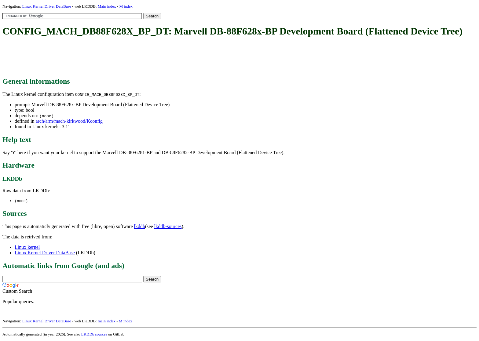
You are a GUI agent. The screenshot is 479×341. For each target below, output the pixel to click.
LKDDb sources (94, 334)
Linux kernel (27, 247)
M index (126, 6)
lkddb (139, 226)
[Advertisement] (113, 57)
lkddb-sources (168, 226)
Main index (107, 6)
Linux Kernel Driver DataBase (46, 6)
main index (106, 321)
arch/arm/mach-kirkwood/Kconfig (68, 121)
